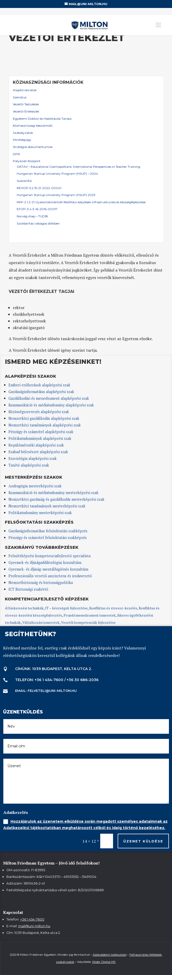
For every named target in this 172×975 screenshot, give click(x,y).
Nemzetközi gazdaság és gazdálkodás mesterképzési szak (56, 499)
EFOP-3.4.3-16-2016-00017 (37, 209)
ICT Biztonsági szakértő (28, 589)
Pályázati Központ (27, 161)
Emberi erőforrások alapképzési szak (39, 385)
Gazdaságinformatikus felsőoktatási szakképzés (47, 530)
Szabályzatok (23, 133)
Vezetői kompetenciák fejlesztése (88, 622)
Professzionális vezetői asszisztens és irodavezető (50, 575)
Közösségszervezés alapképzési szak (38, 411)
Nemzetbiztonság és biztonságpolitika (41, 582)
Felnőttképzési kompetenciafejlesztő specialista (49, 555)
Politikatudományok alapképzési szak (39, 438)
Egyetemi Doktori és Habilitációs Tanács (42, 118)
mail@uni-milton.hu (34, 926)
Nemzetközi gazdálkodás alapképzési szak (43, 418)
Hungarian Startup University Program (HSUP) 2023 (56, 195)
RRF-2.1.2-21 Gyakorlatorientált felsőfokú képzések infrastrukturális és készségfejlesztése (81, 202)
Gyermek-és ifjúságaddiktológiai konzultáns (45, 562)
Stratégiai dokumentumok (33, 147)
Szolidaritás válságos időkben (38, 223)
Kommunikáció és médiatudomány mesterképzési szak (53, 492)
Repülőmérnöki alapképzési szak (36, 445)
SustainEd (24, 181)
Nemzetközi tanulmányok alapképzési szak (44, 425)
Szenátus (19, 97)
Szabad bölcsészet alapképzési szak (38, 451)
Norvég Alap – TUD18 (32, 216)
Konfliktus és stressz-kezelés (113, 608)
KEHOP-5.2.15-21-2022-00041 (39, 188)
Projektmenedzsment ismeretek (90, 615)
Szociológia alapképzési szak (32, 458)
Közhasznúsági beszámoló (32, 125)
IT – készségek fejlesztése (66, 608)
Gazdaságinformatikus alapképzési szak (41, 391)
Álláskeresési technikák (24, 608)
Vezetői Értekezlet (26, 111)
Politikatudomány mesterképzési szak (40, 512)
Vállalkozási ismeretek (40, 622)
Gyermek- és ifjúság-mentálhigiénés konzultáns (48, 569)
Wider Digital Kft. (104, 962)
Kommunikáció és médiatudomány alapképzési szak (51, 405)
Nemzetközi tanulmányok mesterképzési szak (46, 506)
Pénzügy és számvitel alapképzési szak (40, 431)
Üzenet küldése (143, 841)
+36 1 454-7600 (32, 919)
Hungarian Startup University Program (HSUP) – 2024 (57, 173)
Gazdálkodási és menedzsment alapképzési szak (48, 398)
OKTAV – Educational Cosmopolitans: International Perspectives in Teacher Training (78, 167)
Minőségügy (22, 140)
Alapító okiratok (25, 90)
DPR (16, 154)
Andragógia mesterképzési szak (35, 486)
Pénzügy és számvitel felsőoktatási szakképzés (47, 537)
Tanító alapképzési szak (28, 465)
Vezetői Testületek (26, 104)
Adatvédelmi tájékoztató (109, 955)
